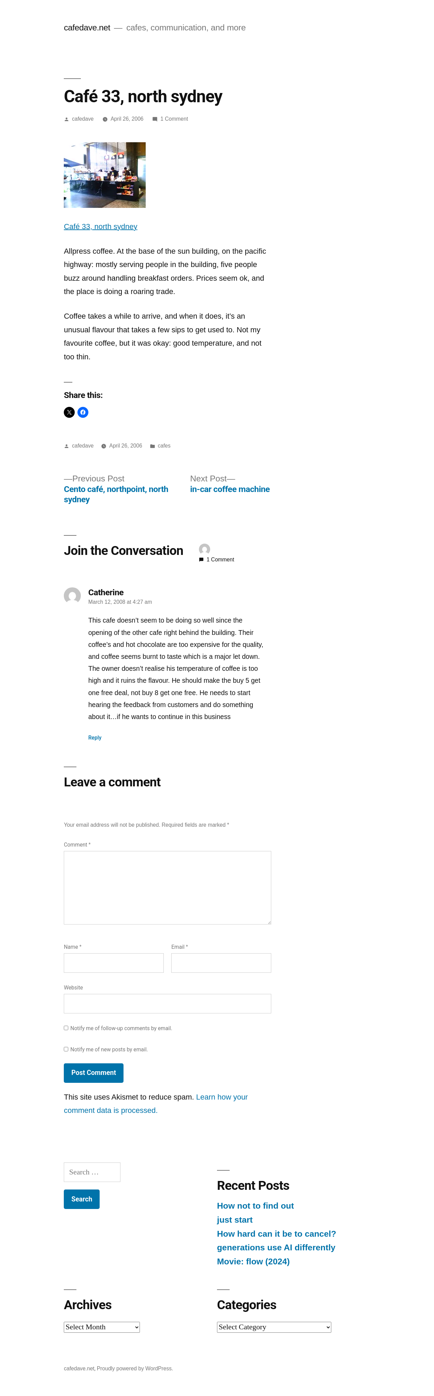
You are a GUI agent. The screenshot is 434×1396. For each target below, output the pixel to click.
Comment (77, 844)
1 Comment (174, 119)
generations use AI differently (276, 1247)
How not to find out (255, 1205)
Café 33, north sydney (100, 226)
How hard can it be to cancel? (276, 1233)
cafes (164, 446)
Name (73, 947)
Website (73, 987)
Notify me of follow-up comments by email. (121, 1028)
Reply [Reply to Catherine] (95, 737)
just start (235, 1219)
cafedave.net (87, 27)
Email (179, 947)
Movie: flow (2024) (253, 1261)
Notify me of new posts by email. (109, 1049)
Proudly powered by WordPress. (135, 1368)
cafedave (82, 119)
